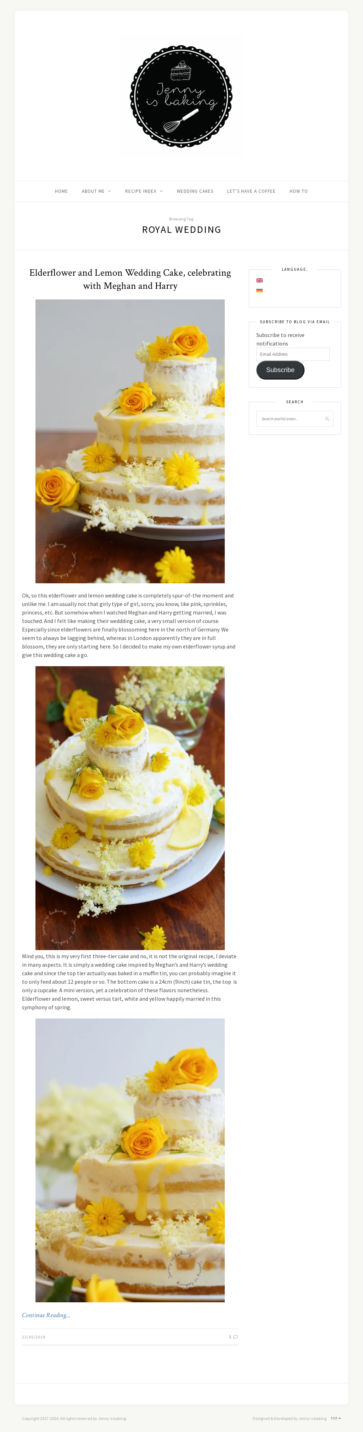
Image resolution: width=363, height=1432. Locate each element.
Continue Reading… (46, 1315)
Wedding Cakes (195, 191)
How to (299, 191)
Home (61, 191)
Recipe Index (141, 191)
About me (93, 191)
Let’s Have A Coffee (251, 191)
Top (336, 1418)
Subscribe (280, 370)
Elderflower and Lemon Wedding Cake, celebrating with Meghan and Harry (130, 279)
